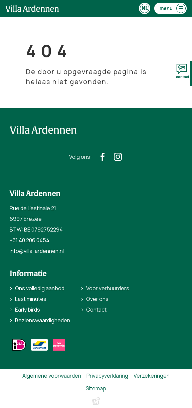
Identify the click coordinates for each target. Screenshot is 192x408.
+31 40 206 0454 (29, 240)
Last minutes (30, 299)
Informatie (28, 274)
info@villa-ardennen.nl (37, 251)
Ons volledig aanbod (39, 288)
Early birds (27, 309)
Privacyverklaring (107, 375)
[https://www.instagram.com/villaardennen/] (118, 156)
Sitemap (96, 388)
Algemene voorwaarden (51, 375)
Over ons (97, 299)
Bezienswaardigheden (42, 320)
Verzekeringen (152, 375)
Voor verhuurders (107, 288)
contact (182, 71)
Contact (96, 309)
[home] (32, 8)
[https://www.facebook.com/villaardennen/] (102, 156)
